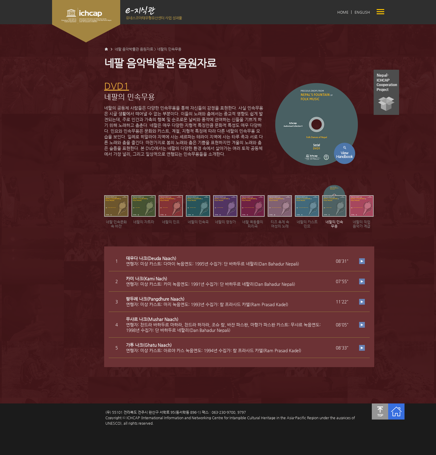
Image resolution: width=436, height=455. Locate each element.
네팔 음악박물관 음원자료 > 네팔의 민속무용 (148, 49)
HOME (342, 12)
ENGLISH (362, 12)
